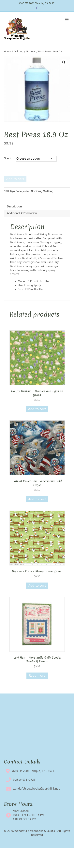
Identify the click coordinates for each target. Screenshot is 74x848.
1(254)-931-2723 (24, 780)
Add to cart (15, 179)
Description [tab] (14, 206)
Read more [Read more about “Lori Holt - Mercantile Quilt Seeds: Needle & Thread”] (37, 675)
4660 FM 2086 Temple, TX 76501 (33, 771)
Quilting (18, 51)
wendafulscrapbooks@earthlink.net (36, 788)
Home (7, 51)
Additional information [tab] (22, 213)
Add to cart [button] (37, 409)
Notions (31, 51)
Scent (8, 158)
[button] (63, 62)
